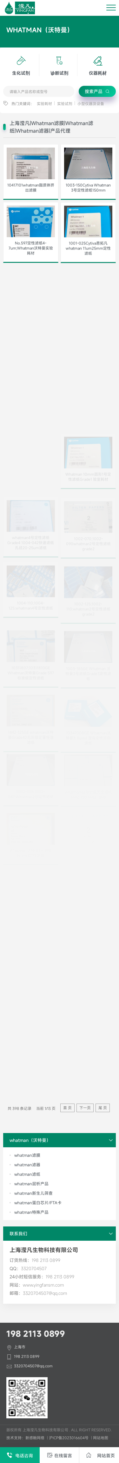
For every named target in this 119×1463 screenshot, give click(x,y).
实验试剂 (64, 103)
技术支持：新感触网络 (25, 1437)
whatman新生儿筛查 (33, 1193)
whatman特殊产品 (31, 1212)
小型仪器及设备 (90, 103)
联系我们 (63, 1234)
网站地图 (100, 1437)
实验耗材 (44, 103)
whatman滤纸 (27, 1174)
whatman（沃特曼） (63, 1140)
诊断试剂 (59, 65)
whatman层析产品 (31, 1184)
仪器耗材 (98, 65)
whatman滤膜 (27, 1155)
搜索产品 (97, 91)
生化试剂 (21, 65)
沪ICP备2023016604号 (69, 1437)
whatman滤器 (27, 1165)
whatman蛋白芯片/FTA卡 (38, 1203)
